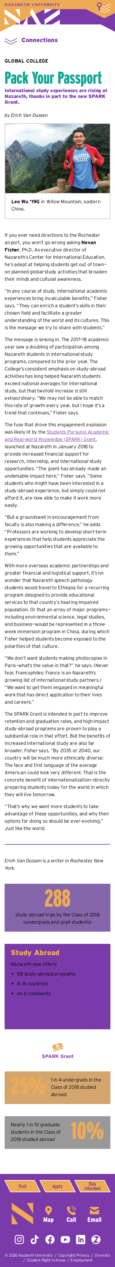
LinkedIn (80, 1239)
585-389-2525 (71, 1213)
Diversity (102, 1255)
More (103, 7)
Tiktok (34, 1239)
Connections (39, 40)
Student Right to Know (46, 1260)
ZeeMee (96, 1239)
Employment (81, 1260)
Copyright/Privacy (74, 1255)
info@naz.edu (94, 1213)
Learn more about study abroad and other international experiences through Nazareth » (57, 1012)
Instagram (19, 1239)
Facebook (50, 1239)
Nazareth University (32, 13)
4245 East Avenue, (48, 1213)
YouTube (65, 1239)
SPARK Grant (58, 1056)
